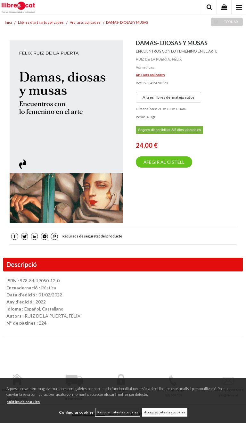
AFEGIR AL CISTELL (164, 162)
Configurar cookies (76, 412)
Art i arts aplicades (150, 75)
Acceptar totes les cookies (164, 412)
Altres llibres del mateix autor (168, 97)
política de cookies (23, 401)
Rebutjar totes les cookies (117, 412)
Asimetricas (145, 67)
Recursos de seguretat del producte (92, 236)
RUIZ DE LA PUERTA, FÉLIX (159, 59)
